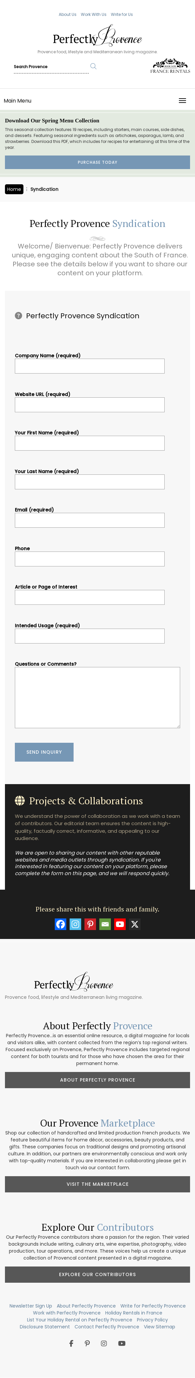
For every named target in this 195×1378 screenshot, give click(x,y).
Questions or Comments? (97, 695)
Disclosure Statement (45, 1326)
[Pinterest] (90, 924)
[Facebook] (60, 924)
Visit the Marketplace (98, 1184)
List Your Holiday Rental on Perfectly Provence (79, 1319)
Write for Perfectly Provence (153, 1306)
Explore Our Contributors (97, 1274)
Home (14, 189)
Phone (90, 554)
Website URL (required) (90, 400)
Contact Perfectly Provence (107, 1326)
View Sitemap (159, 1326)
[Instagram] (75, 924)
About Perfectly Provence (97, 1080)
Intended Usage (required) (90, 631)
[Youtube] (120, 924)
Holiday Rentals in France (133, 1313)
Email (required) (90, 515)
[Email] (105, 924)
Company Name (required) (90, 361)
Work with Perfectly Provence (67, 1313)
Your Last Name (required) (90, 477)
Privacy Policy (152, 1319)
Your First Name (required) (90, 438)
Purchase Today (97, 162)
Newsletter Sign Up (31, 1306)
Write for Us (122, 14)
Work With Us (94, 14)
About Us (68, 14)
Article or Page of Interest (90, 592)
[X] (135, 924)
